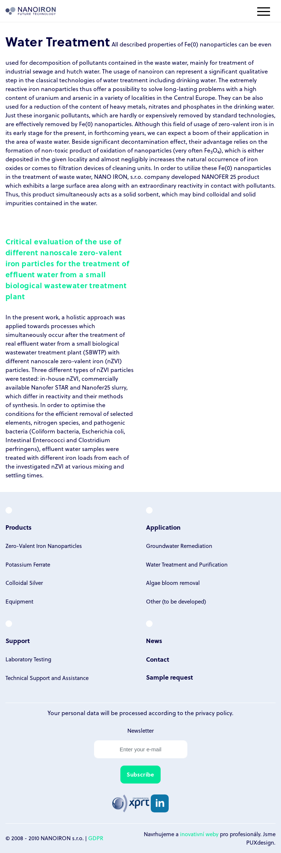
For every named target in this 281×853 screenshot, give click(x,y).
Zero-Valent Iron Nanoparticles (43, 546)
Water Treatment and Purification (187, 564)
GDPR (95, 838)
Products (18, 527)
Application (163, 527)
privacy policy (213, 713)
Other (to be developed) (176, 601)
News (154, 640)
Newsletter (140, 730)
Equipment (19, 601)
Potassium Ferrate (27, 564)
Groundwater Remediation (179, 546)
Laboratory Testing (28, 659)
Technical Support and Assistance (47, 678)
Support (17, 640)
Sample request (169, 677)
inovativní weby (199, 834)
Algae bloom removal (173, 583)
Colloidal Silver (24, 583)
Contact (157, 659)
